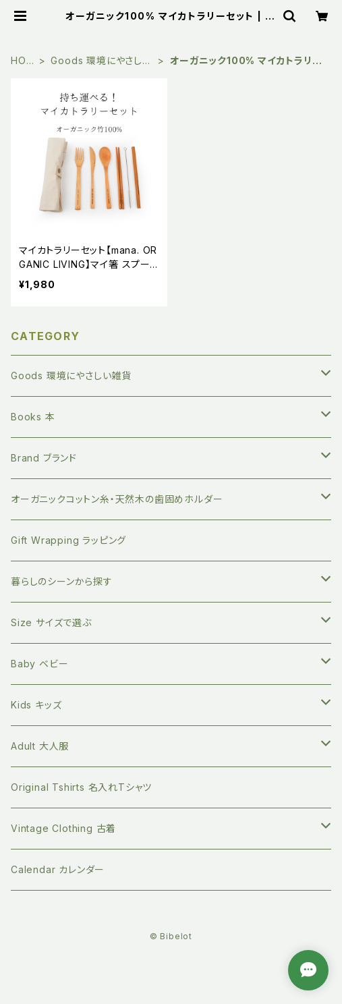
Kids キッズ (36, 704)
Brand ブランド (44, 458)
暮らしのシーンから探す (62, 581)
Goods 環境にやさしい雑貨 (101, 61)
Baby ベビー (39, 663)
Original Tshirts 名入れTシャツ (81, 787)
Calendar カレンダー (58, 869)
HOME (22, 61)
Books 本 (33, 416)
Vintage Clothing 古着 (63, 828)
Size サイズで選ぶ (51, 622)
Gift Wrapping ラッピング (68, 540)
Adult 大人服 (40, 746)
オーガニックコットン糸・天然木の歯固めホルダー (117, 499)
